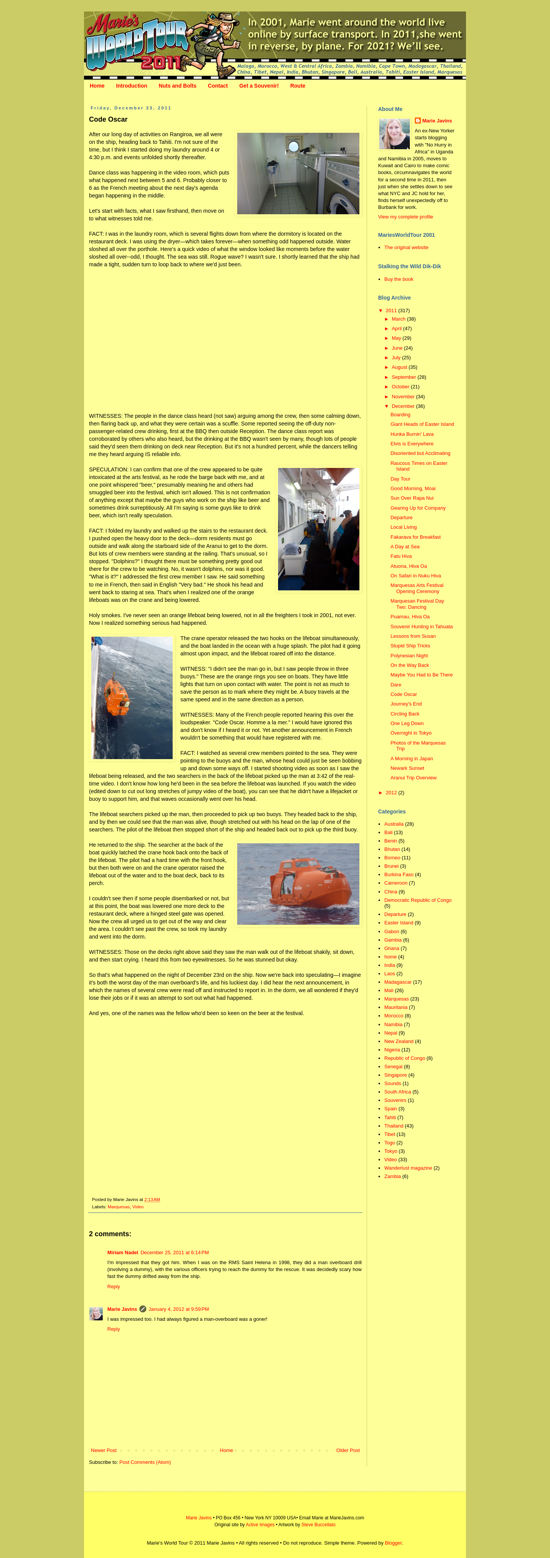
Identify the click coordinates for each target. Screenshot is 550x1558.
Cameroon (396, 883)
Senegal (393, 1066)
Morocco (393, 1016)
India (389, 965)
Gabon (391, 931)
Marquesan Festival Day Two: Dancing (417, 604)
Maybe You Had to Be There (421, 675)
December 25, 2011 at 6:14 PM (175, 1252)
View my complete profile (405, 217)
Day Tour (400, 479)
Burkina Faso (399, 874)
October (401, 387)
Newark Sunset (407, 768)
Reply (113, 1286)
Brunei (391, 866)
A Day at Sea (404, 546)
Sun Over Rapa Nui (412, 498)
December (404, 406)
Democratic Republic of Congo (417, 900)
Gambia (393, 940)
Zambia (392, 1176)
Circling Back (404, 714)
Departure (401, 517)
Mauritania (396, 1007)
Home (97, 86)
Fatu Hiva (401, 556)
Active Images (260, 1524)
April (397, 328)
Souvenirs (395, 1100)
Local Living (403, 527)
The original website (406, 247)
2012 (392, 792)
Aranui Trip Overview (413, 778)
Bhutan (392, 849)
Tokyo (390, 1151)
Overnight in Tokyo (410, 733)
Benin (390, 841)
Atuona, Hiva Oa (408, 566)
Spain (390, 1108)
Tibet (389, 1134)
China (390, 892)
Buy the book (398, 279)
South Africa (397, 1092)
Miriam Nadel (122, 1252)
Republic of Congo (404, 1058)
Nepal (390, 1033)
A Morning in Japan (411, 758)
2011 (392, 310)
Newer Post (103, 1450)
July (397, 357)
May (397, 338)
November (404, 396)
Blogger (393, 1543)
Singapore (395, 1075)
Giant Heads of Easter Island (422, 424)
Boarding (400, 414)
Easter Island (398, 923)
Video (138, 1206)
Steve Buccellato (318, 1524)
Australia (394, 824)
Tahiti (390, 1117)
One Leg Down (407, 723)
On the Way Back (409, 665)
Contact (218, 86)
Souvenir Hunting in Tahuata (421, 626)
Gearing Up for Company (418, 508)
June (398, 348)
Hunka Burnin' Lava (412, 434)
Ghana (391, 948)
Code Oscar (403, 694)
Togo (389, 1143)
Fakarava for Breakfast (415, 537)
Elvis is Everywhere (412, 444)
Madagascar (398, 982)
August (400, 367)
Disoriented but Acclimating (420, 453)
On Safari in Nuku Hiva (415, 576)
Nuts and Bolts (178, 86)
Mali (388, 990)
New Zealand (399, 1041)
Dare (395, 685)
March (399, 319)
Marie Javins (122, 1309)
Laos (389, 973)
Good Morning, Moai (412, 488)
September (404, 377)
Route (298, 86)
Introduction (131, 86)
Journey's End (406, 704)
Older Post (348, 1450)
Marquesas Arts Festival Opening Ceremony (416, 588)
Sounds (392, 1083)
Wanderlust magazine (408, 1168)
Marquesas (119, 1206)
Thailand (393, 1126)
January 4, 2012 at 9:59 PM (179, 1309)
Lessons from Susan (413, 636)
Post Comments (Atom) (145, 1462)
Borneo (392, 857)
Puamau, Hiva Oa (410, 616)
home (390, 957)
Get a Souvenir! (258, 86)
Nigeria (392, 1050)
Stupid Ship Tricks (410, 646)
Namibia (393, 1024)
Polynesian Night (409, 655)
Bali (388, 832)
